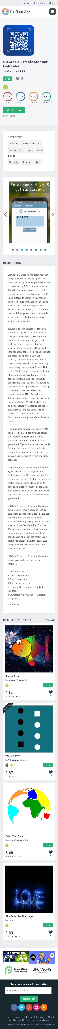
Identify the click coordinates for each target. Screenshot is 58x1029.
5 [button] (31, 249)
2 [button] (17, 249)
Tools (30, 150)
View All (50, 620)
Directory (40, 1017)
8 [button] (45, 249)
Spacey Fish (12, 676)
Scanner (27, 162)
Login (53, 3)
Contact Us (19, 1020)
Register (44, 3)
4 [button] (26, 249)
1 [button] (12, 249)
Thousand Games (17, 760)
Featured (18, 1017)
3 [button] (22, 249)
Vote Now (13, 110)
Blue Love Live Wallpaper (19, 916)
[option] (30, 212)
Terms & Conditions (38, 1020)
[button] (5, 214)
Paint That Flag (14, 836)
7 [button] (40, 249)
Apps (39, 150)
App (38, 162)
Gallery (29, 1017)
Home (8, 1017)
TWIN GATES (12, 756)
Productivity (16, 150)
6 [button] (36, 249)
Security (13, 162)
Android (13, 143)
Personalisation (31, 143)
